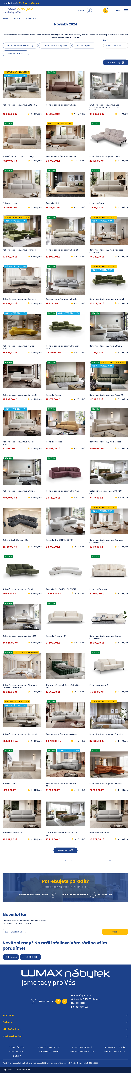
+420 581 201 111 (32, 3)
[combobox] (115, 45)
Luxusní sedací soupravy (55, 45)
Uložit (115, 932)
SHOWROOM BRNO (16, 1051)
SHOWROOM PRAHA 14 (114, 1047)
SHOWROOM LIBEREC (49, 1051)
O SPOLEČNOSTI (16, 1047)
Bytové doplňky (84, 45)
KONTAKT (16, 1056)
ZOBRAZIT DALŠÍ (65, 850)
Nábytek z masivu (15, 53)
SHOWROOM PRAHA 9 (82, 1047)
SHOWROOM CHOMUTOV (82, 1051)
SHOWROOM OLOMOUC (49, 1047)
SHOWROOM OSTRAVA (114, 1051)
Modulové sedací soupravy (20, 45)
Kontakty (11, 957)
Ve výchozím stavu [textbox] (113, 45)
